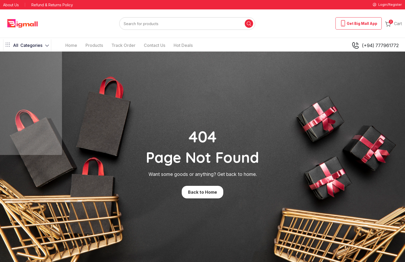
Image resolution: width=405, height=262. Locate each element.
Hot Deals (183, 45)
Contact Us (154, 45)
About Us (11, 5)
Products (94, 45)
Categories (27, 46)
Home (71, 45)
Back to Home (202, 192)
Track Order (123, 45)
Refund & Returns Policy (52, 5)
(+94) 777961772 (375, 46)
